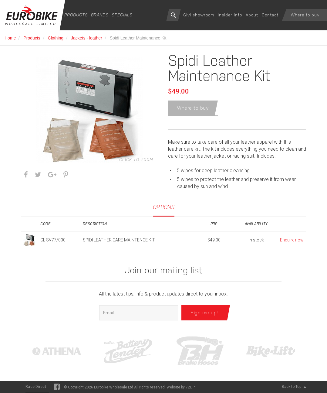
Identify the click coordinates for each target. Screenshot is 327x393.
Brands (100, 14)
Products (76, 14)
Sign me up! (204, 313)
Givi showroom (198, 14)
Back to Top (294, 386)
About (252, 14)
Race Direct (35, 386)
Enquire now (292, 240)
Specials (122, 14)
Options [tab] (163, 207)
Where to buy (305, 14)
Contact (270, 14)
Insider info (230, 14)
